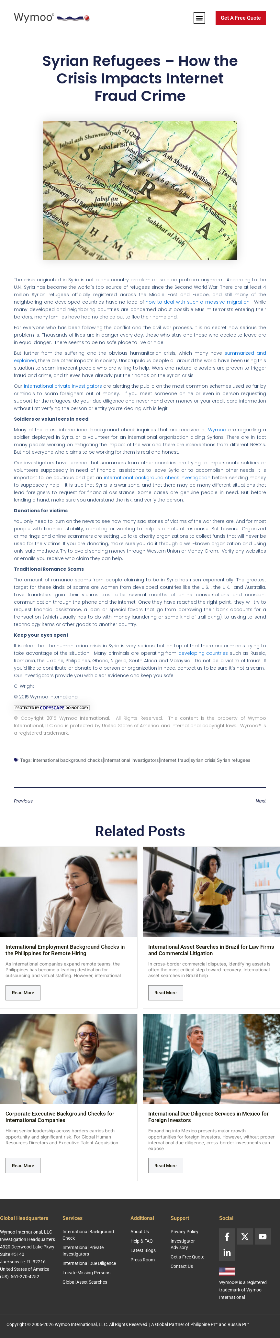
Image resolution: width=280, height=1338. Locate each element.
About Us (139, 1231)
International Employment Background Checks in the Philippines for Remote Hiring (65, 950)
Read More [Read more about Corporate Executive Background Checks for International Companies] (23, 1165)
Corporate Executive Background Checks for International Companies (60, 1116)
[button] (199, 18)
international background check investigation (157, 477)
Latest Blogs (143, 1250)
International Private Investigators (83, 1251)
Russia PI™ (238, 1324)
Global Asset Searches (84, 1282)
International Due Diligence (89, 1263)
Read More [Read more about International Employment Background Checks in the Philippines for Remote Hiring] (23, 992)
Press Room (142, 1259)
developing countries (203, 653)
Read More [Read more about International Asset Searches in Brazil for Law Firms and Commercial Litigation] (165, 992)
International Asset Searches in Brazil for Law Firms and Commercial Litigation (211, 950)
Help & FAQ (141, 1241)
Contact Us (182, 1266)
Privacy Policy (184, 1231)
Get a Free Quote (187, 1256)
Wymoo (217, 429)
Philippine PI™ (204, 1324)
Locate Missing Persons (86, 1272)
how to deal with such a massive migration (197, 302)
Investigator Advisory (183, 1244)
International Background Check (88, 1235)
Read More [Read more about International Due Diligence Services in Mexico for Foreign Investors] (165, 1165)
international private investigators (63, 386)
